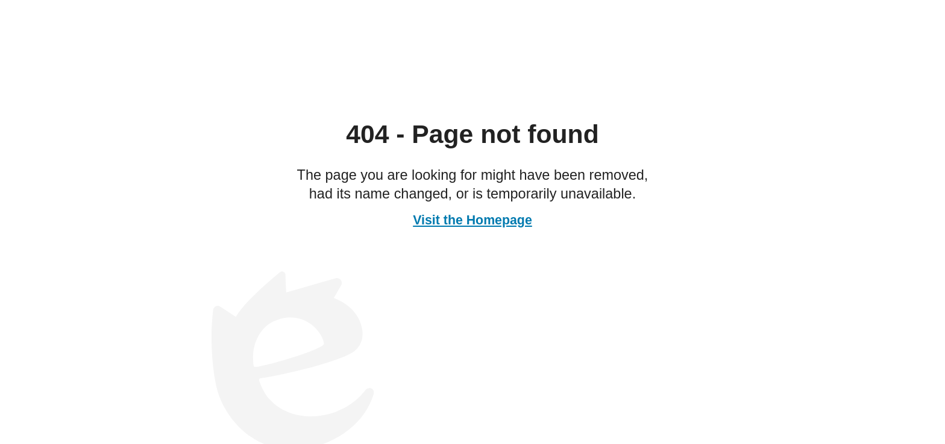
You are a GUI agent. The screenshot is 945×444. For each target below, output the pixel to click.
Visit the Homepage (472, 220)
